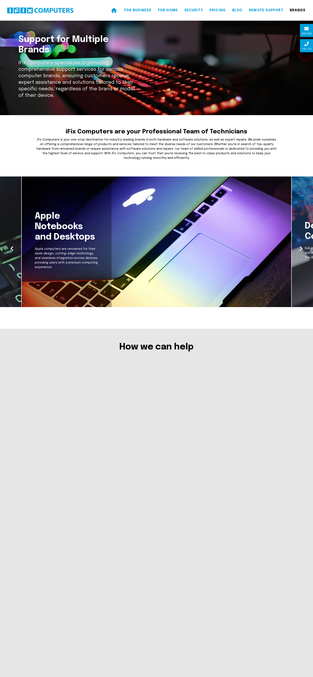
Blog (103, 615)
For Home (107, 608)
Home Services (190, 522)
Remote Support (112, 630)
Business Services (122, 522)
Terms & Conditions (114, 638)
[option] (156, 257)
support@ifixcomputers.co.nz (51, 602)
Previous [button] (12, 257)
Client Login (11, 673)
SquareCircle (300, 673)
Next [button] (300, 257)
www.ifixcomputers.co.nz (48, 609)
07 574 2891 (38, 594)
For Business (109, 600)
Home (104, 592)
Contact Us (109, 623)
